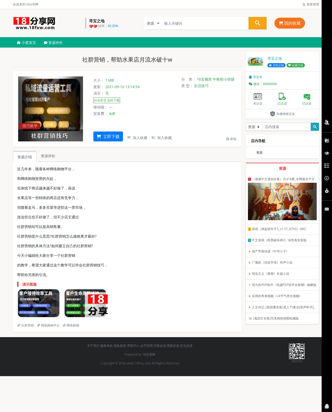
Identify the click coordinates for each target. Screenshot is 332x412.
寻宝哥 (255, 77)
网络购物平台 (48, 325)
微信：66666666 (263, 84)
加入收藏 (137, 137)
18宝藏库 (204, 79)
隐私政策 (120, 345)
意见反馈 (186, 345)
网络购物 (71, 325)
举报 (231, 139)
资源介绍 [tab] (24, 156)
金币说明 (146, 345)
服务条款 (106, 345)
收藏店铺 (295, 65)
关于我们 (93, 345)
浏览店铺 (276, 65)
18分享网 (148, 354)
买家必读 (160, 345)
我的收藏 (290, 23)
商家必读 (173, 345)
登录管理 (310, 4)
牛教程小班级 (223, 79)
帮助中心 (133, 345)
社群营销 (25, 325)
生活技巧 (201, 85)
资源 (259, 152)
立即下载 (108, 136)
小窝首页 (26, 42)
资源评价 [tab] (48, 155)
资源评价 (53, 42)
